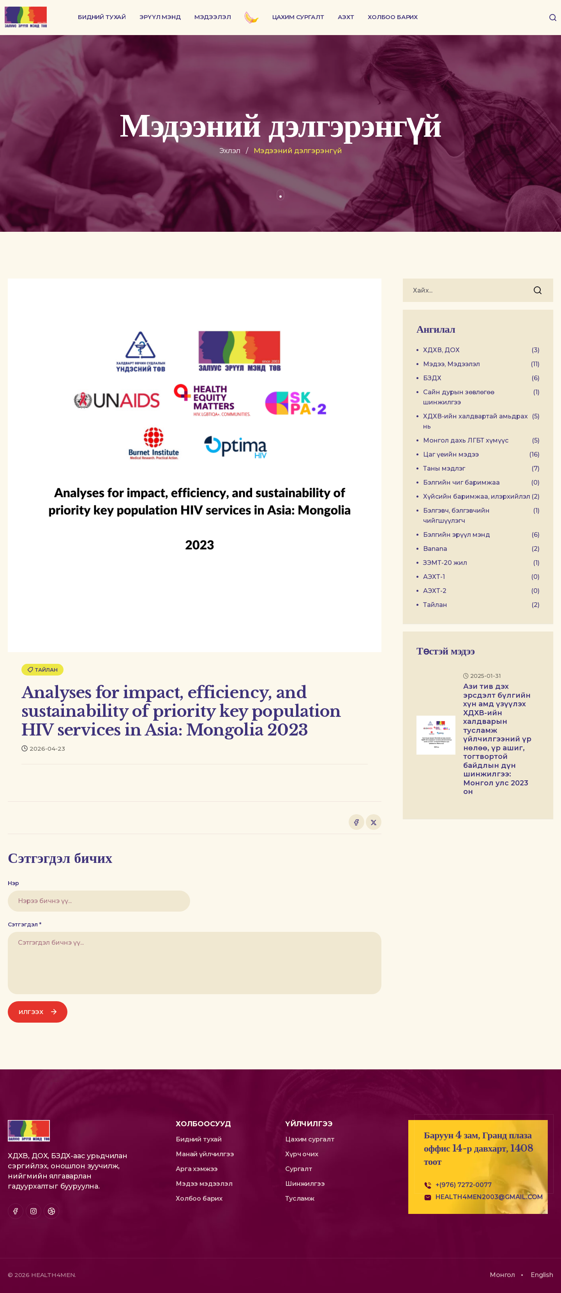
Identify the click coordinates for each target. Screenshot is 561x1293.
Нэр (13, 883)
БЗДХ (481, 378)
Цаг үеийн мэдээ (481, 455)
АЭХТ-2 (481, 591)
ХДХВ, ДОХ (481, 350)
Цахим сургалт (298, 17)
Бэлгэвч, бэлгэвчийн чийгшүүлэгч (481, 516)
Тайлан (42, 670)
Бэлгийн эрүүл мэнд (481, 535)
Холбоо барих (393, 17)
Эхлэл (229, 150)
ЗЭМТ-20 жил (481, 563)
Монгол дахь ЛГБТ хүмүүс (481, 441)
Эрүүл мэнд (160, 17)
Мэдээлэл (212, 17)
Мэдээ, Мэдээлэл (481, 364)
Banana (481, 549)
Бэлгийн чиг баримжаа (481, 483)
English (542, 1275)
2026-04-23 (43, 748)
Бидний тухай (102, 17)
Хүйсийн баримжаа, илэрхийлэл (481, 497)
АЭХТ (346, 17)
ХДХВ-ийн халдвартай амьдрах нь (481, 421)
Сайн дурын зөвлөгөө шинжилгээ (481, 397)
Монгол (502, 1275)
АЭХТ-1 (481, 577)
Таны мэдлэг (481, 469)
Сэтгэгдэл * (24, 924)
